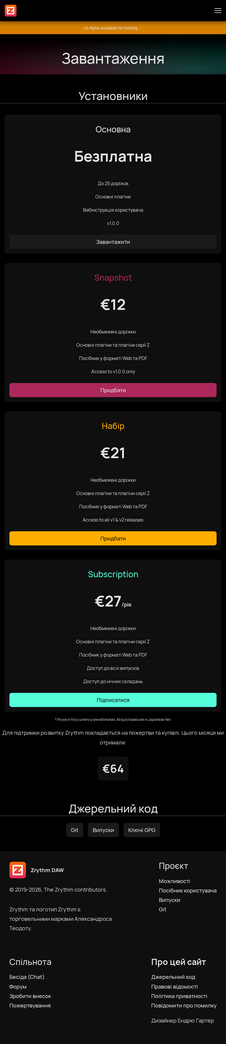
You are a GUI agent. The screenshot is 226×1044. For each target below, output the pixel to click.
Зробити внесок (30, 996)
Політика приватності (179, 996)
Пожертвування (30, 1005)
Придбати (113, 390)
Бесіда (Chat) (27, 977)
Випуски (103, 830)
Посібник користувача (188, 890)
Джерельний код (173, 977)
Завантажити (113, 242)
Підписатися (113, 700)
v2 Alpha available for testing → (113, 28)
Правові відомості (174, 986)
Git (75, 830)
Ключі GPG (141, 830)
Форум (17, 986)
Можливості (174, 881)
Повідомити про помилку (184, 1005)
